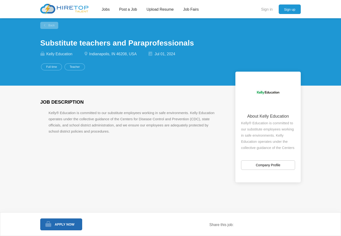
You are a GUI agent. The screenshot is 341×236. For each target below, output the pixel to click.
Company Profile (268, 165)
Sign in (267, 9)
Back (51, 25)
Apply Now (64, 224)
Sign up (289, 9)
